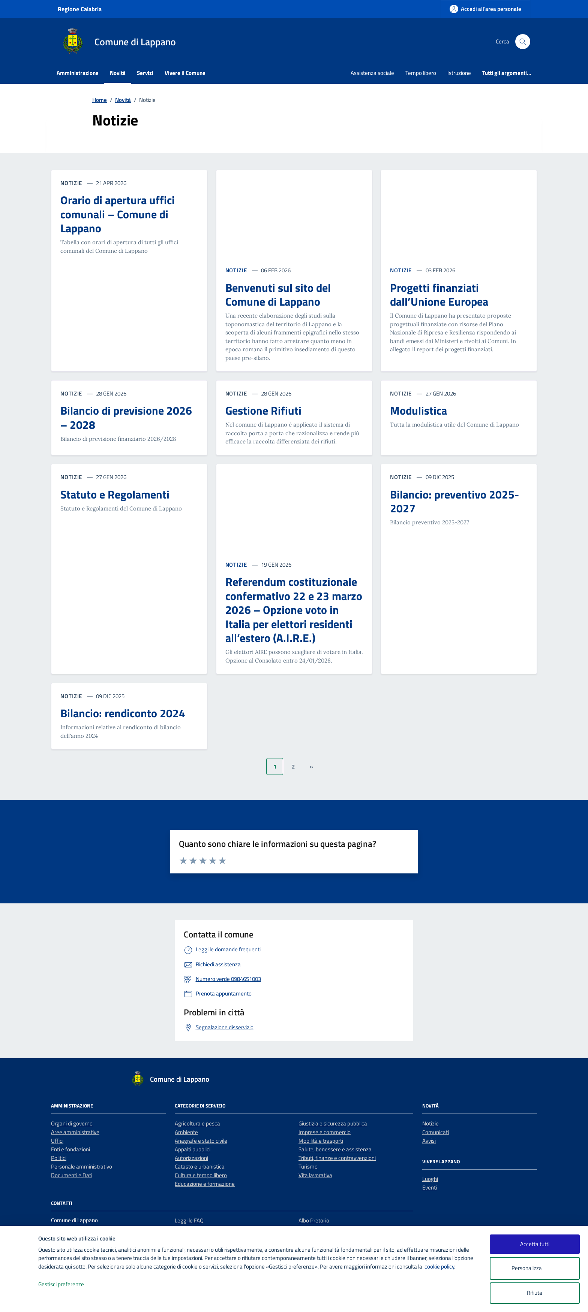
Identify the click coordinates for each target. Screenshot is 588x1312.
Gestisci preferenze (69, 1284)
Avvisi (429, 1140)
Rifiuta (534, 1292)
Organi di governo (72, 1123)
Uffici (57, 1140)
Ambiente (186, 1132)
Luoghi (430, 1179)
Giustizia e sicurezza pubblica (332, 1123)
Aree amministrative (75, 1132)
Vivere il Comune (185, 73)
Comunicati (435, 1132)
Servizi (145, 73)
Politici (58, 1158)
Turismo (308, 1166)
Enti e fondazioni (70, 1149)
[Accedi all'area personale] (485, 9)
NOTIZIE (237, 270)
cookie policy (439, 1266)
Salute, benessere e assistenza (335, 1149)
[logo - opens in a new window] (19, 1299)
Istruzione (459, 73)
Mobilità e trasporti (320, 1140)
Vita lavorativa (315, 1175)
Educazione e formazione (205, 1183)
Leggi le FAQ (189, 1220)
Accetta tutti (534, 1244)
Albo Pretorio (313, 1220)
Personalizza (535, 1268)
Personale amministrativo (81, 1166)
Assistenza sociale (372, 73)
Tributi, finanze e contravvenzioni (337, 1158)
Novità (118, 73)
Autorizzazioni (191, 1158)
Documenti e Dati (71, 1175)
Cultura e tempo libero (201, 1175)
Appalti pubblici (192, 1149)
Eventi (429, 1187)
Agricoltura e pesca (197, 1123)
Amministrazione (78, 73)
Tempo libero (420, 73)
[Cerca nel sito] (522, 41)
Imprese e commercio (324, 1132)
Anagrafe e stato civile (201, 1140)
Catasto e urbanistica (200, 1166)
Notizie (430, 1123)
